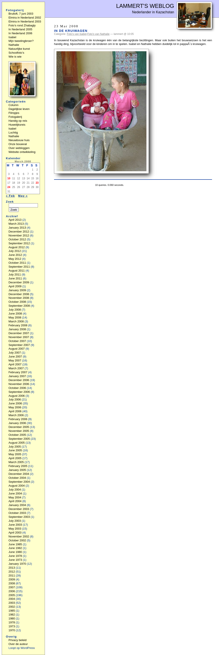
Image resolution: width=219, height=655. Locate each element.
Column (13, 105)
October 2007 (17, 341)
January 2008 (17, 329)
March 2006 (16, 415)
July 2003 (14, 520)
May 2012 (14, 258)
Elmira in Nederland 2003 (24, 21)
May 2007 (14, 360)
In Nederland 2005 (20, 29)
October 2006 (17, 388)
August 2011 (16, 270)
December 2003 (18, 509)
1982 (11, 614)
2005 (11, 595)
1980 (11, 618)
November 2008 (18, 297)
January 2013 (17, 227)
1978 (11, 622)
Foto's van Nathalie (98, 34)
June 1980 (15, 552)
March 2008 (16, 321)
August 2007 (16, 348)
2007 (11, 587)
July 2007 (14, 352)
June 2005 (15, 450)
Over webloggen (19, 148)
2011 (11, 575)
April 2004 (15, 501)
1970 (11, 630)
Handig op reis (17, 120)
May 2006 (14, 407)
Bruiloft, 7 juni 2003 (20, 13)
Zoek (10, 201)
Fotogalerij (15, 116)
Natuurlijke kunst (19, 48)
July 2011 (14, 274)
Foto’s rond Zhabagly (22, 25)
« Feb (10, 195)
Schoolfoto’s (16, 52)
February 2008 (17, 325)
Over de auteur (18, 644)
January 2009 (17, 290)
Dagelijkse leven (19, 109)
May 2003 (14, 528)
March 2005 (16, 462)
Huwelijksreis (16, 124)
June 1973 (15, 559)
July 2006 (14, 399)
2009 (11, 579)
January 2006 (17, 423)
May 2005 (14, 454)
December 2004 (18, 473)
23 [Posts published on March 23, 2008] (37, 182)
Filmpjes (13, 113)
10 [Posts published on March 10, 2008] (8, 178)
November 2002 (18, 536)
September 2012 (19, 243)
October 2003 (17, 513)
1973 (11, 626)
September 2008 (19, 305)
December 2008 (18, 294)
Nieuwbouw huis (19, 140)
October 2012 (17, 239)
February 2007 (17, 372)
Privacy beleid (17, 640)
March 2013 (16, 223)
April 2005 (15, 458)
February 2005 (17, 466)
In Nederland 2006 (20, 33)
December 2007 (18, 333)
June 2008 (15, 313)
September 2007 (19, 345)
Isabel (12, 37)
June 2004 (15, 493)
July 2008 (14, 309)
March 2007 (16, 368)
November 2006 (18, 384)
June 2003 (15, 524)
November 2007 (18, 337)
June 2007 (15, 356)
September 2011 (19, 266)
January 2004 (17, 505)
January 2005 (17, 470)
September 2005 (19, 438)
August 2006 (16, 395)
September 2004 (19, 481)
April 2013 (15, 219)
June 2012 (15, 255)
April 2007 (15, 364)
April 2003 (15, 532)
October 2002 (17, 540)
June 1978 (15, 556)
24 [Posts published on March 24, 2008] (8, 187)
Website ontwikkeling (22, 152)
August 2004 (16, 485)
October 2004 (17, 477)
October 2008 (17, 301)
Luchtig (13, 132)
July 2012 (14, 251)
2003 (11, 602)
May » (23, 195)
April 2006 (15, 411)
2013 (11, 567)
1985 (11, 610)
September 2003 (19, 516)
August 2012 (16, 247)
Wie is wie (15, 56)
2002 (11, 606)
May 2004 (14, 497)
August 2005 (16, 442)
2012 (11, 571)
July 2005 (14, 446)
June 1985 (15, 544)
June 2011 (15, 278)
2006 (11, 591)
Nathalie (13, 44)
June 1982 (15, 548)
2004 (11, 598)
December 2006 (18, 380)
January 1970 (17, 563)
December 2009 (18, 282)
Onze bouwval (17, 144)
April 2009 (15, 286)
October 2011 (17, 262)
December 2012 (18, 231)
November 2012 (18, 235)
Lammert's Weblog (145, 6)
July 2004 (14, 489)
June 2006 (15, 403)
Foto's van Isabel (77, 34)
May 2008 (14, 317)
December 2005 (18, 427)
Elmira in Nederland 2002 (24, 17)
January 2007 (17, 376)
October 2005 (17, 434)
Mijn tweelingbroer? (21, 41)
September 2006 (19, 391)
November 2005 (18, 431)
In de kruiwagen (71, 30)
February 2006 (17, 419)
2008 (11, 583)
